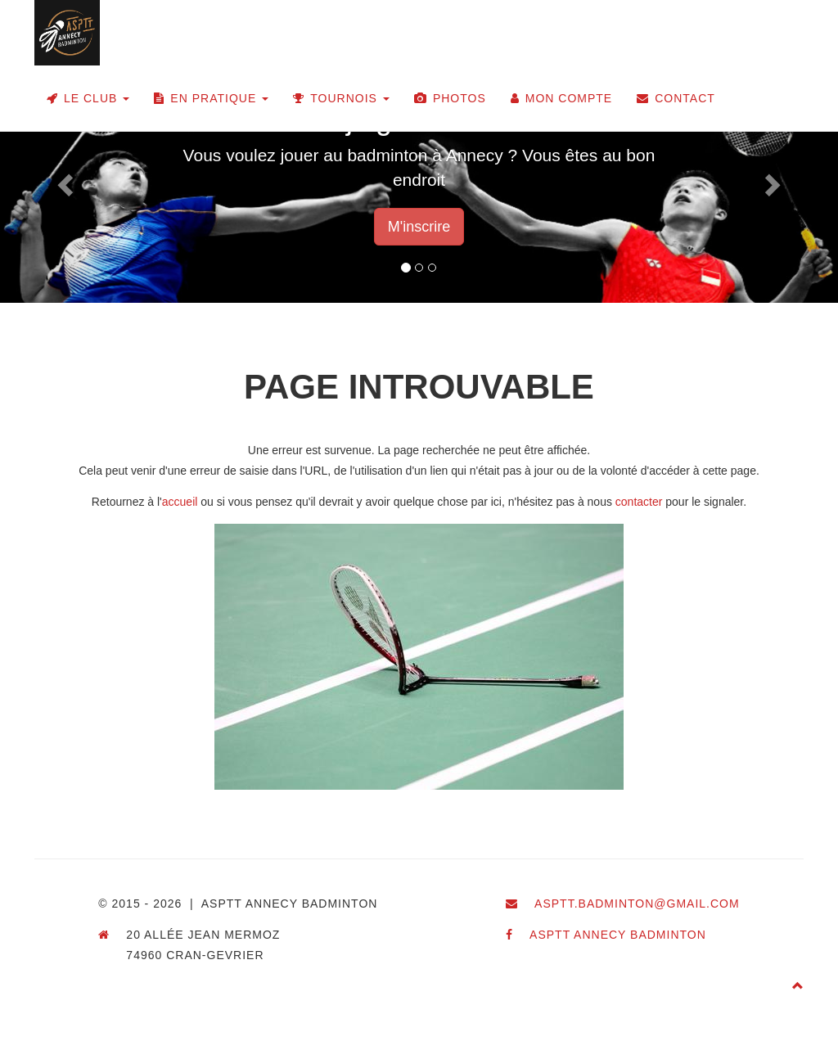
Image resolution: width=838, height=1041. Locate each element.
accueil (180, 501)
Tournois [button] (341, 98)
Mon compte (561, 98)
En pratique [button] (211, 98)
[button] (63, 180)
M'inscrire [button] (419, 227)
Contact (676, 98)
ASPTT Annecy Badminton (617, 934)
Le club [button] (88, 98)
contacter (639, 501)
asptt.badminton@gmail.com (637, 903)
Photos (450, 98)
